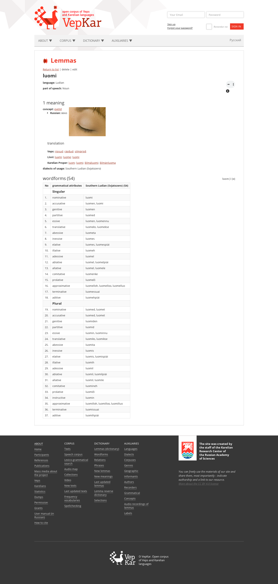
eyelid (58, 109)
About (38, 443)
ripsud (59, 151)
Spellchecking (72, 506)
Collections (71, 474)
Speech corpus (73, 454)
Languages (130, 449)
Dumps (38, 497)
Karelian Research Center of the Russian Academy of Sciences (216, 453)
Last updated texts (75, 491)
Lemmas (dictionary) (106, 449)
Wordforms (101, 454)
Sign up (171, 24)
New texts (70, 485)
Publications (41, 465)
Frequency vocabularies (72, 498)
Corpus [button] (67, 41)
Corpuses (130, 460)
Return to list (51, 69)
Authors (129, 482)
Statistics (39, 491)
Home (38, 449)
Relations (100, 460)
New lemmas (102, 471)
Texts (67, 449)
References (41, 460)
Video (67, 480)
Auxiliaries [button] (122, 41)
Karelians (40, 486)
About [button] (45, 41)
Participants (41, 454)
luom (72, 163)
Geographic (131, 471)
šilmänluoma (108, 163)
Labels (128, 513)
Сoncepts (130, 498)
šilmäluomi (91, 163)
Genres (128, 465)
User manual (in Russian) (44, 515)
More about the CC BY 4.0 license (198, 483)
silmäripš (80, 151)
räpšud (68, 151)
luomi (75, 157)
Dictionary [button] (93, 41)
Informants (131, 476)
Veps (37, 480)
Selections (100, 500)
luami (58, 157)
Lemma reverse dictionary (103, 493)
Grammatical (132, 493)
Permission (41, 502)
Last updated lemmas (102, 483)
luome (67, 157)
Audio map (71, 469)
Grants (38, 508)
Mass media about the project (45, 473)
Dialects (129, 454)
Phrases (99, 465)
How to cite (41, 522)
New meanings (103, 476)
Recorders (130, 487)
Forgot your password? (180, 28)
